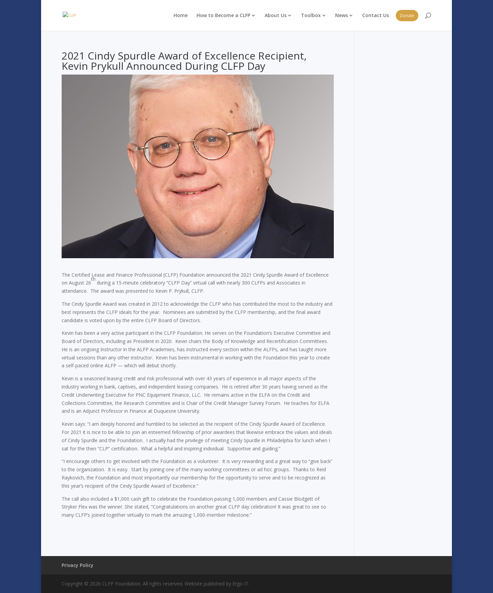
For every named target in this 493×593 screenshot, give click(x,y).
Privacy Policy (77, 565)
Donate (407, 15)
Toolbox (311, 15)
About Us (276, 15)
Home (181, 15)
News (341, 15)
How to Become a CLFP (223, 15)
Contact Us (375, 15)
